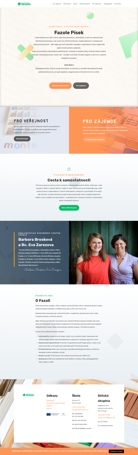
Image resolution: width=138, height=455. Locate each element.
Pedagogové (108, 4)
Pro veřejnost (96, 4)
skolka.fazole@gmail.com (106, 418)
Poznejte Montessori (60, 86)
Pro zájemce (57, 4)
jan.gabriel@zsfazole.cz (80, 410)
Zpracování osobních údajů (55, 403)
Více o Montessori (69, 208)
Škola (75, 4)
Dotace (48, 408)
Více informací (22, 139)
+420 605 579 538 (104, 415)
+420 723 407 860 (78, 407)
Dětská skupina (85, 4)
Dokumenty (50, 400)
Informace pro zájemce (94, 139)
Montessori (67, 4)
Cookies (49, 406)
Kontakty (117, 4)
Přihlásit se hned (116, 451)
